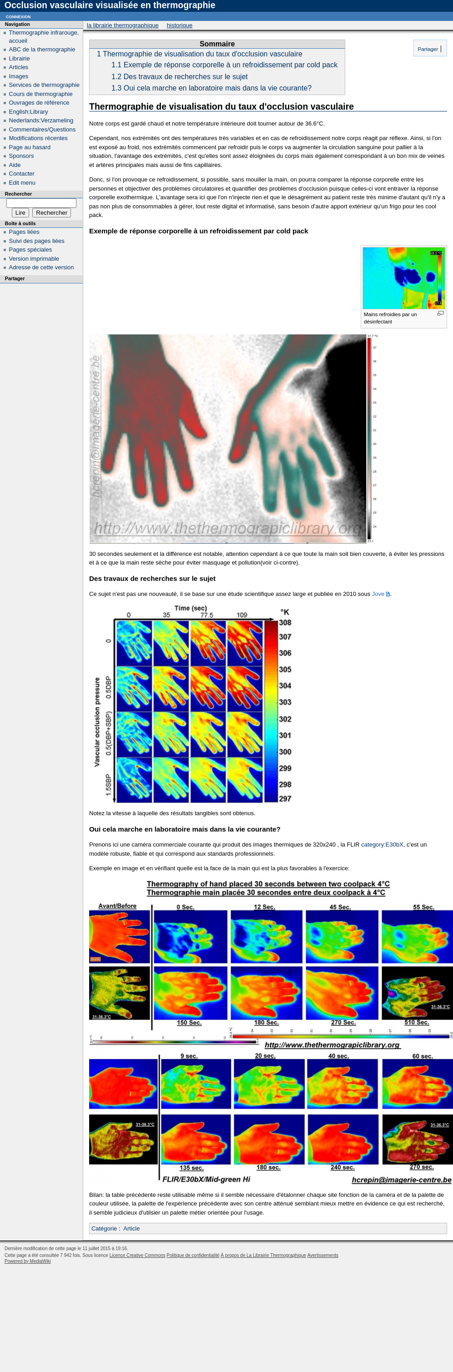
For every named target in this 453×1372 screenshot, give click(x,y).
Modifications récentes (38, 138)
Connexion (18, 16)
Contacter (22, 173)
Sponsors (21, 155)
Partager (427, 49)
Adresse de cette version (41, 267)
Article (131, 1228)
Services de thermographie (44, 84)
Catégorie (104, 1228)
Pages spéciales (30, 249)
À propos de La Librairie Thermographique (263, 1255)
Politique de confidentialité (192, 1255)
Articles (19, 67)
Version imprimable (34, 258)
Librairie (19, 58)
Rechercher (18, 194)
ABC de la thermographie (42, 49)
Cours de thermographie (41, 94)
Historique (179, 25)
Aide (15, 164)
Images (19, 76)
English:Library (28, 111)
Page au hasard (30, 147)
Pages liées (24, 231)
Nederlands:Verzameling (41, 120)
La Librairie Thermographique (123, 25)
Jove (378, 593)
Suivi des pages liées (37, 240)
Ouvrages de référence (39, 102)
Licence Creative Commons (138, 1255)
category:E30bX (382, 844)
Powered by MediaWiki (28, 1261)
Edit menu (22, 182)
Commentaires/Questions (42, 129)
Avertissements (322, 1255)
